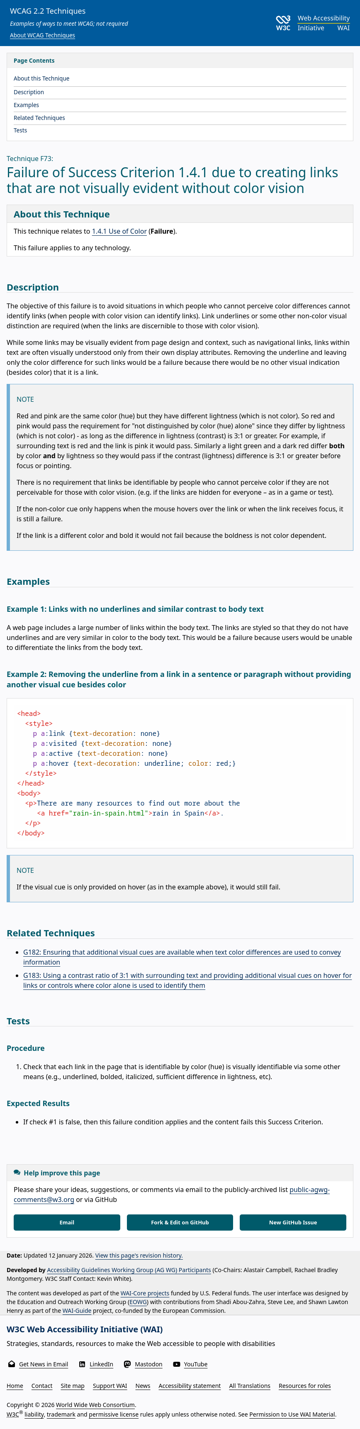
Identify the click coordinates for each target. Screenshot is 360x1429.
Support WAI (110, 1386)
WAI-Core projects (145, 1293)
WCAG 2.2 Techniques (47, 11)
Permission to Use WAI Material (292, 1414)
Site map (73, 1386)
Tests (20, 130)
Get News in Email (43, 1364)
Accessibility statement (190, 1386)
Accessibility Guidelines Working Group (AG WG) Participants (129, 1270)
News (143, 1386)
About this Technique (42, 78)
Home (15, 1386)
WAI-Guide (77, 1310)
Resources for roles (305, 1386)
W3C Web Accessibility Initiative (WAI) (85, 1329)
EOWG (138, 1302)
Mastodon (149, 1364)
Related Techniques (39, 118)
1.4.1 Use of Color (119, 231)
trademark (61, 1414)
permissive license (114, 1414)
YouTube (196, 1364)
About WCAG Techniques (42, 35)
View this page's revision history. (139, 1255)
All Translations (249, 1386)
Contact (42, 1386)
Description (29, 92)
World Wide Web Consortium (95, 1405)
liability (34, 1414)
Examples (26, 105)
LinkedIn (101, 1364)
